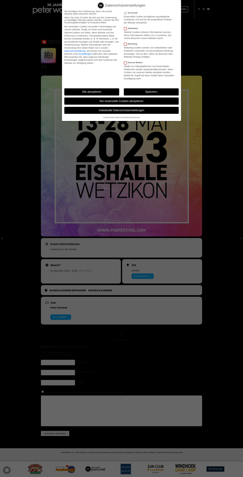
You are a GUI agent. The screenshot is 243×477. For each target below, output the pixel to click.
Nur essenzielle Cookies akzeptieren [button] (121, 101)
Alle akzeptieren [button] (92, 91)
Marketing (132, 44)
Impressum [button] (136, 117)
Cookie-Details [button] (108, 117)
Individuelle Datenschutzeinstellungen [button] (121, 110)
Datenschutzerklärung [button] (123, 117)
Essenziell (132, 13)
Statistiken (132, 28)
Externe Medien (134, 62)
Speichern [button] (151, 91)
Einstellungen (85, 54)
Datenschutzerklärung (74, 51)
